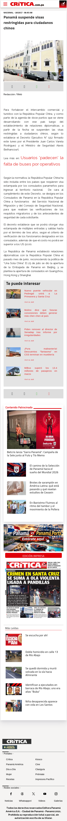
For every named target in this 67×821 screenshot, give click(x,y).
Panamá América (14, 764)
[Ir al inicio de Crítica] (27, 4)
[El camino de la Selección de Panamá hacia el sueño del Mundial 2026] (16, 469)
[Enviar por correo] (49, 87)
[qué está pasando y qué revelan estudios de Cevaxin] (16, 488)
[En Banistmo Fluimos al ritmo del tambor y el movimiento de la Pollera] (16, 506)
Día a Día (11, 769)
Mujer (9, 774)
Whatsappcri (25, 801)
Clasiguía (40, 769)
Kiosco (38, 759)
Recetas (10, 779)
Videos (41, 801)
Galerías (58, 801)
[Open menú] (5, 4)
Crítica (9, 759)
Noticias (9, 801)
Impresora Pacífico (44, 779)
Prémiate (39, 774)
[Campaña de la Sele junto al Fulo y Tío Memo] (33, 429)
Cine (37, 764)
